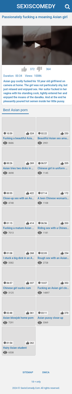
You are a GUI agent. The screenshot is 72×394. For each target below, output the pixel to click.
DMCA (46, 372)
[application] (37, 45)
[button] (37, 45)
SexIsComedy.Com (30, 388)
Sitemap (27, 372)
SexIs (36, 6)
